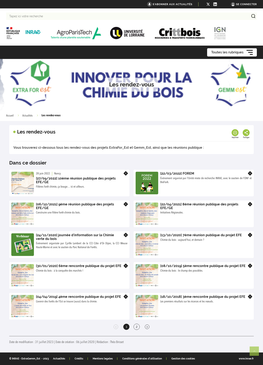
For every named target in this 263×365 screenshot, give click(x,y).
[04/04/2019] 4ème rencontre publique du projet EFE (78, 297)
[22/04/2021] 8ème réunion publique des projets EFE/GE (199, 206)
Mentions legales (103, 358)
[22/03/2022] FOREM (177, 173)
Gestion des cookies (183, 358)
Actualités (27, 115)
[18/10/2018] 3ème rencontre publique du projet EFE (202, 297)
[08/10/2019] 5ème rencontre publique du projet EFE (203, 266)
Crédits (79, 358)
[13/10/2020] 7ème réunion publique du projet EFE (201, 235)
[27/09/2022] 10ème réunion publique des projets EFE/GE (76, 180)
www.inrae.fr (246, 358)
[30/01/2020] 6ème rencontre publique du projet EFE (78, 266)
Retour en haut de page (256, 353)
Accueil (10, 115)
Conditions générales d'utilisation (142, 358)
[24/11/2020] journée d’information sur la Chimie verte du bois (75, 237)
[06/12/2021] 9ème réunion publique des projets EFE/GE (75, 206)
